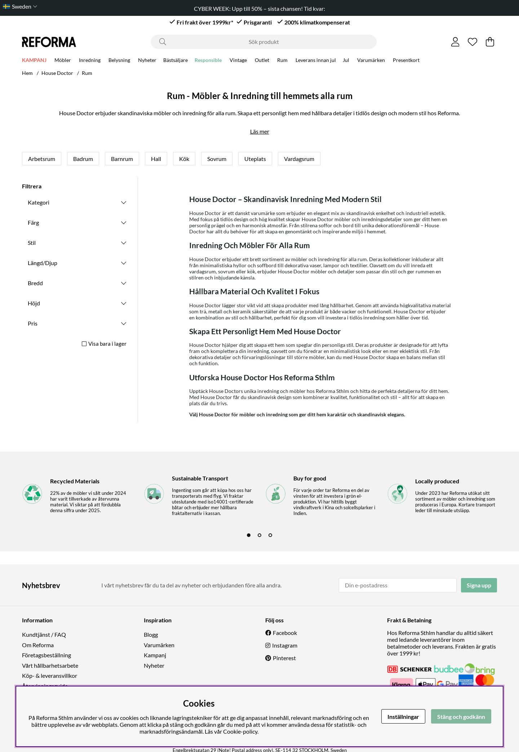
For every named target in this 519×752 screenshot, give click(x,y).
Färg (33, 222)
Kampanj (155, 655)
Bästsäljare (175, 61)
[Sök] (264, 42)
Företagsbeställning (46, 655)
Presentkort (406, 61)
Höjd (34, 303)
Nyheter (147, 61)
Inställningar (403, 716)
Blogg (151, 634)
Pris (32, 323)
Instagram (284, 645)
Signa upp (479, 585)
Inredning (90, 61)
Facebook (285, 632)
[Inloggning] (455, 41)
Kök (184, 158)
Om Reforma (38, 644)
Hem (27, 73)
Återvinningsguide (45, 685)
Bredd (35, 282)
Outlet (262, 61)
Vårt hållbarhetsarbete (50, 665)
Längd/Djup (42, 262)
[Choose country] (18, 6)
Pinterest (284, 657)
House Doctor (57, 73)
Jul (346, 61)
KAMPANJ (34, 61)
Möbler (62, 61)
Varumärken (371, 61)
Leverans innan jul (316, 61)
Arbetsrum (41, 158)
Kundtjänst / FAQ (44, 634)
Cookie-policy (240, 731)
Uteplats (255, 158)
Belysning (119, 61)
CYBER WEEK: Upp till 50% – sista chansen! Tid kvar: (259, 8)
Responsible (208, 61)
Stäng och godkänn (461, 716)
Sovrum (216, 158)
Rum (282, 61)
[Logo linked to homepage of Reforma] (49, 42)
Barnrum (122, 158)
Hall (156, 158)
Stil (32, 242)
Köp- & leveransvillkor (49, 675)
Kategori (38, 202)
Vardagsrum (299, 158)
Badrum (83, 158)
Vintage (238, 61)
